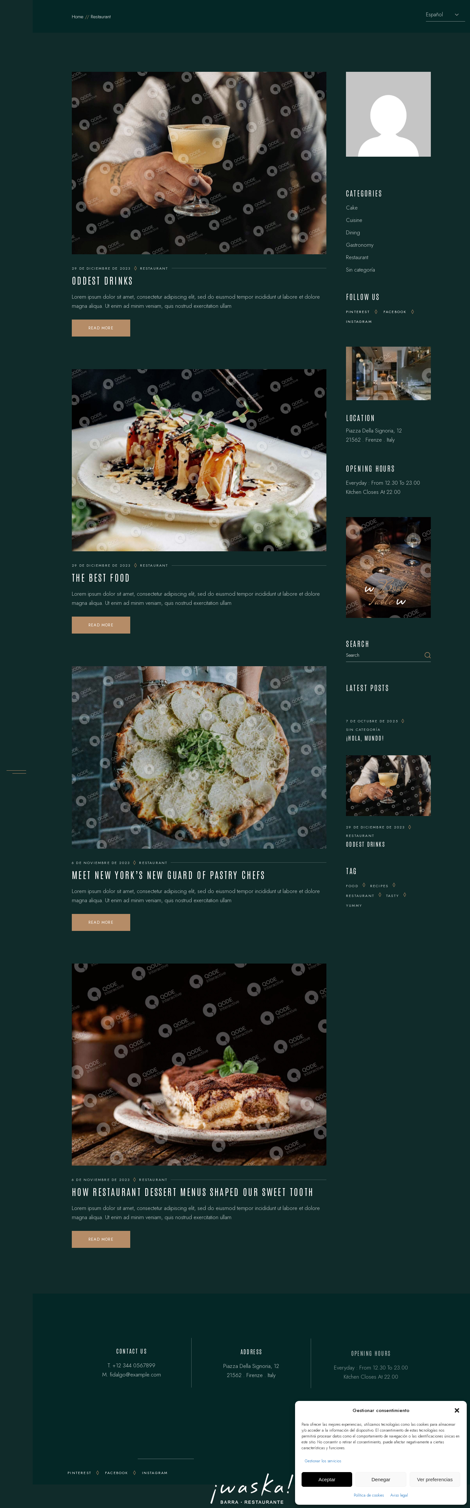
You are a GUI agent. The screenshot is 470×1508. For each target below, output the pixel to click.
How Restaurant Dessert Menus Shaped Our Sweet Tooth (193, 1191)
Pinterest (358, 311)
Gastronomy (359, 245)
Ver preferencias (435, 1479)
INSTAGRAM (155, 1472)
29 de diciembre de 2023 (101, 268)
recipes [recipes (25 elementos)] (379, 885)
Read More (101, 328)
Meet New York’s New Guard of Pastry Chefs (168, 874)
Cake (352, 208)
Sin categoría (360, 270)
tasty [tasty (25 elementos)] (392, 895)
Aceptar (327, 1479)
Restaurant (154, 268)
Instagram (359, 321)
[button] (457, 1410)
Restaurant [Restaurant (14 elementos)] (360, 895)
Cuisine (354, 220)
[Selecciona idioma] (445, 15)
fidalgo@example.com (135, 1376)
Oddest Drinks (102, 280)
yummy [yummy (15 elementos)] (354, 905)
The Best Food (101, 577)
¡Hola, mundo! (365, 737)
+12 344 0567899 (134, 1367)
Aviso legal (399, 1495)
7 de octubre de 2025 (372, 721)
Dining (353, 232)
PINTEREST (79, 1472)
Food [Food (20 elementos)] (352, 885)
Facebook (395, 311)
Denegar (380, 1479)
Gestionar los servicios (323, 1461)
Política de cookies (369, 1495)
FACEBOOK (116, 1472)
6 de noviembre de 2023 (101, 862)
